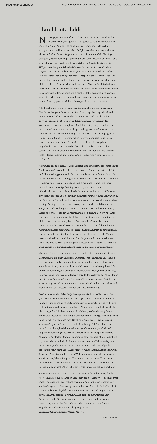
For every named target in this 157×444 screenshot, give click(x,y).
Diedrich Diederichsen (20, 4)
